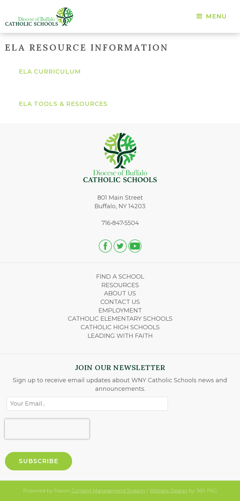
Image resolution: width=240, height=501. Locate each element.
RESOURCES (120, 285)
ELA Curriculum (50, 71)
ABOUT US (120, 293)
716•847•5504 (120, 223)
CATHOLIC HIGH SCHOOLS (120, 327)
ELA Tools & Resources (63, 104)
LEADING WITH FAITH (120, 335)
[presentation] (47, 429)
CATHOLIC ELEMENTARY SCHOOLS (120, 318)
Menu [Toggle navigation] (211, 16)
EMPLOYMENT (120, 310)
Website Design (168, 491)
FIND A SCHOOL (120, 276)
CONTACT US (120, 302)
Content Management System (108, 491)
